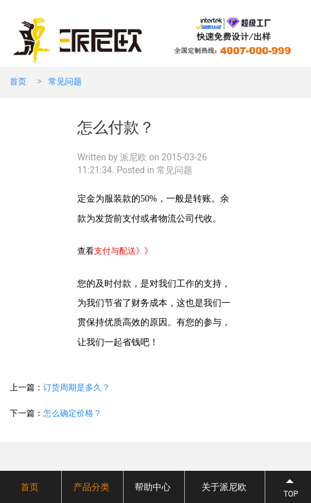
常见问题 (65, 81)
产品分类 (91, 487)
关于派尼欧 (224, 487)
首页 (18, 81)
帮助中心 (153, 487)
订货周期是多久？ (76, 387)
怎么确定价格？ (72, 413)
